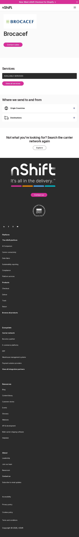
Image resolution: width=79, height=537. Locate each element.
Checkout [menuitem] (5, 288)
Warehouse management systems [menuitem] (14, 357)
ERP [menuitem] (3, 351)
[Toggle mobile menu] (75, 7)
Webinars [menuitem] (5, 420)
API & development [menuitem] (9, 426)
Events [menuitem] (4, 408)
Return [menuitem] (4, 307)
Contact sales (13, 45)
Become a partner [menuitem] (8, 339)
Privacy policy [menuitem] (7, 504)
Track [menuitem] (4, 301)
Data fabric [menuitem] (6, 258)
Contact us (39, 195)
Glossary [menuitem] (5, 414)
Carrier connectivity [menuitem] (9, 252)
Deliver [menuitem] (4, 295)
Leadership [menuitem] (6, 458)
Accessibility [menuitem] (6, 497)
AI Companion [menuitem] (7, 246)
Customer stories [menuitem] (8, 402)
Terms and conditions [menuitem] (9, 520)
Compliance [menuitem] (6, 270)
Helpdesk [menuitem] (5, 438)
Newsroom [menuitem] (6, 470)
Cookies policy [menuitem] (7, 512)
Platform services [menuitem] (8, 276)
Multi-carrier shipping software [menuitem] (13, 432)
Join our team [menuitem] (7, 464)
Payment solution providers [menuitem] (12, 363)
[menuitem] (39, 235)
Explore (39, 148)
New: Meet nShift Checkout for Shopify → (37, 2)
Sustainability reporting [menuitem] (10, 264)
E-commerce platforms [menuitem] (10, 345)
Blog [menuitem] (3, 389)
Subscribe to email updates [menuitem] (11, 482)
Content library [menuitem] (7, 395)
